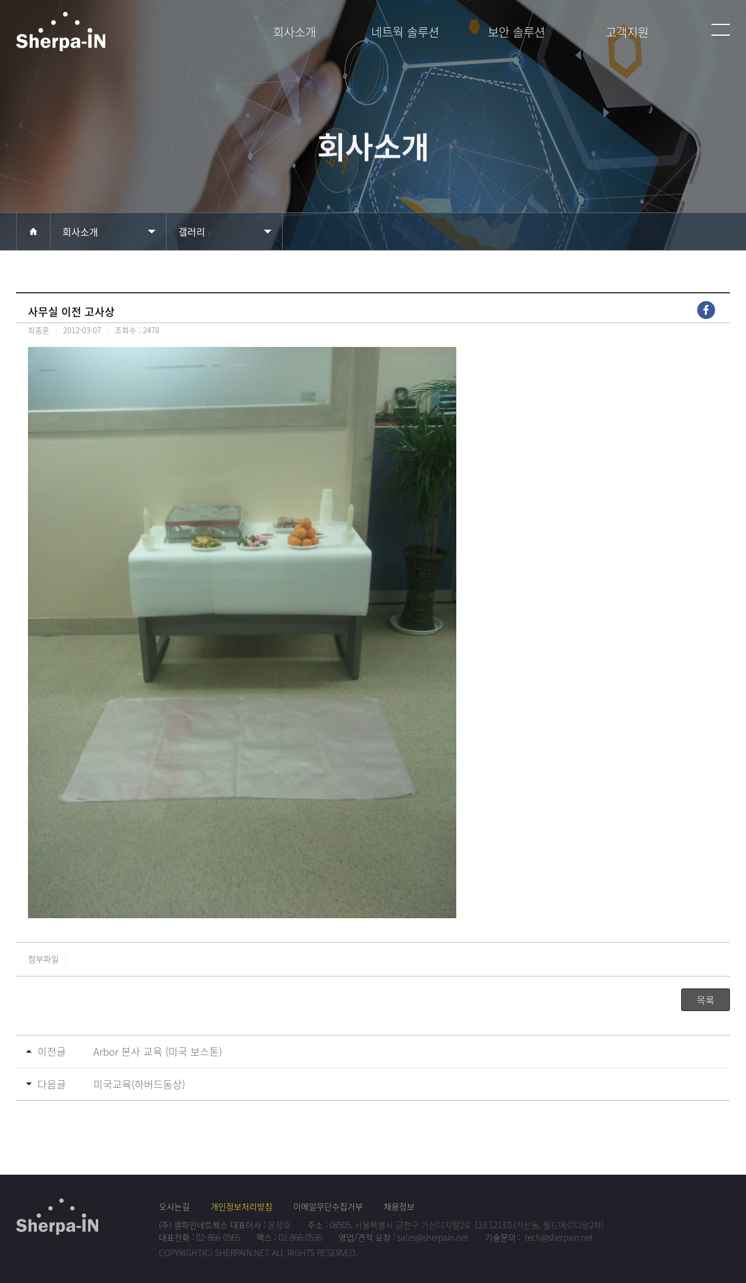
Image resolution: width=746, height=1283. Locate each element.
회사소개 (80, 231)
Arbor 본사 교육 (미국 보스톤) (157, 1051)
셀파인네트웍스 (96, 36)
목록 (705, 1000)
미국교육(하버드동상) (139, 1084)
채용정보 (399, 1206)
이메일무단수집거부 (328, 1206)
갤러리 (191, 231)
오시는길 (174, 1206)
